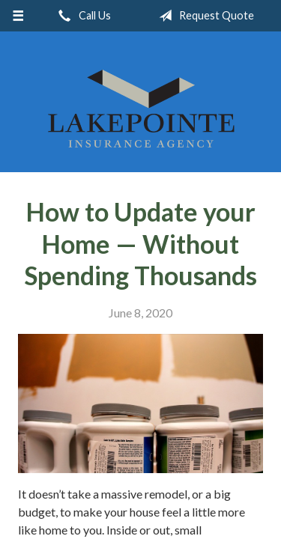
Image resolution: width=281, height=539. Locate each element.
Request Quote (203, 15)
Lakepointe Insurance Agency (141, 108)
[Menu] (18, 15)
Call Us (81, 15)
